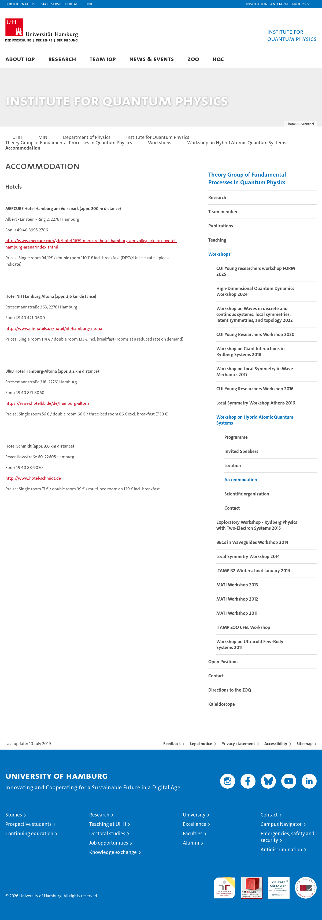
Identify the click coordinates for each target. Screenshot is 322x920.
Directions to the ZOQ (229, 690)
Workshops (219, 254)
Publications (220, 226)
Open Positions (223, 662)
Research (62, 58)
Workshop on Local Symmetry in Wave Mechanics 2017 (254, 371)
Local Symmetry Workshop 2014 (248, 556)
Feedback (172, 743)
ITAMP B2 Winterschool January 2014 (253, 571)
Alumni (191, 842)
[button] (278, 4)
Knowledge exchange (113, 852)
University (194, 814)
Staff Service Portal (59, 3)
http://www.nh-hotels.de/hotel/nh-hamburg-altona (53, 328)
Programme (236, 437)
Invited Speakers (241, 451)
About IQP (20, 58)
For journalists (20, 3)
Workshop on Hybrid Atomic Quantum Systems (254, 420)
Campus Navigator (281, 824)
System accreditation (306, 882)
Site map (305, 743)
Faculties (192, 833)
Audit (246, 880)
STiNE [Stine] (88, 3)
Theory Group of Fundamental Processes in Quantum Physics (247, 178)
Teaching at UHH (107, 824)
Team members (223, 212)
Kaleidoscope (221, 704)
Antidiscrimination (281, 849)
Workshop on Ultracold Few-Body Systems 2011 (249, 644)
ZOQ (193, 58)
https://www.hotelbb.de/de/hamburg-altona (47, 403)
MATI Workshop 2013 (237, 585)
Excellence (194, 824)
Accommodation (240, 480)
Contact (232, 508)
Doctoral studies (107, 833)
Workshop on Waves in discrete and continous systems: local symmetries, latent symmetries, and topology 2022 (254, 314)
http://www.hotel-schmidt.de (33, 478)
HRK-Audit (277, 880)
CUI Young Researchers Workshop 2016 (255, 389)
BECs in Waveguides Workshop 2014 (252, 542)
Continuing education (29, 833)
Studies (13, 814)
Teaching (217, 240)
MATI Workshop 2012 (237, 599)
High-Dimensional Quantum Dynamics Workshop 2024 (255, 291)
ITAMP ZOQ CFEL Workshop (243, 627)
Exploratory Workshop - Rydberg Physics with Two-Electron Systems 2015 (256, 525)
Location (232, 465)
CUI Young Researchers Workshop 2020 (255, 334)
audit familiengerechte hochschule (224, 885)
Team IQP (103, 58)
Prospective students (28, 824)
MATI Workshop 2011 (236, 613)
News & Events (151, 58)
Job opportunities (108, 842)
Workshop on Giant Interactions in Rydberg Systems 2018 (250, 351)
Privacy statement (238, 743)
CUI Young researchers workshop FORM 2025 (255, 271)
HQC (218, 58)
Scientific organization (246, 494)
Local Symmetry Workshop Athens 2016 (255, 403)
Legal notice (201, 743)
